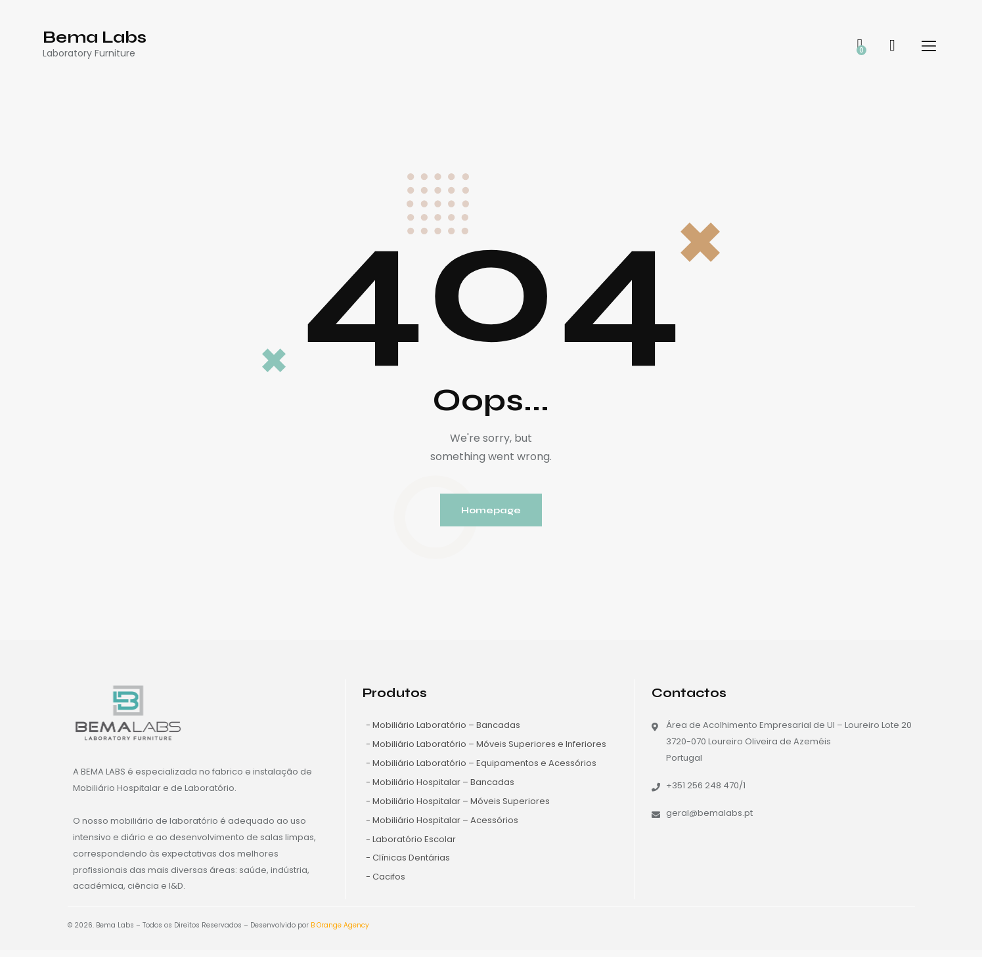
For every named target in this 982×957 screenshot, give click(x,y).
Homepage (491, 513)
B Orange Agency (340, 932)
